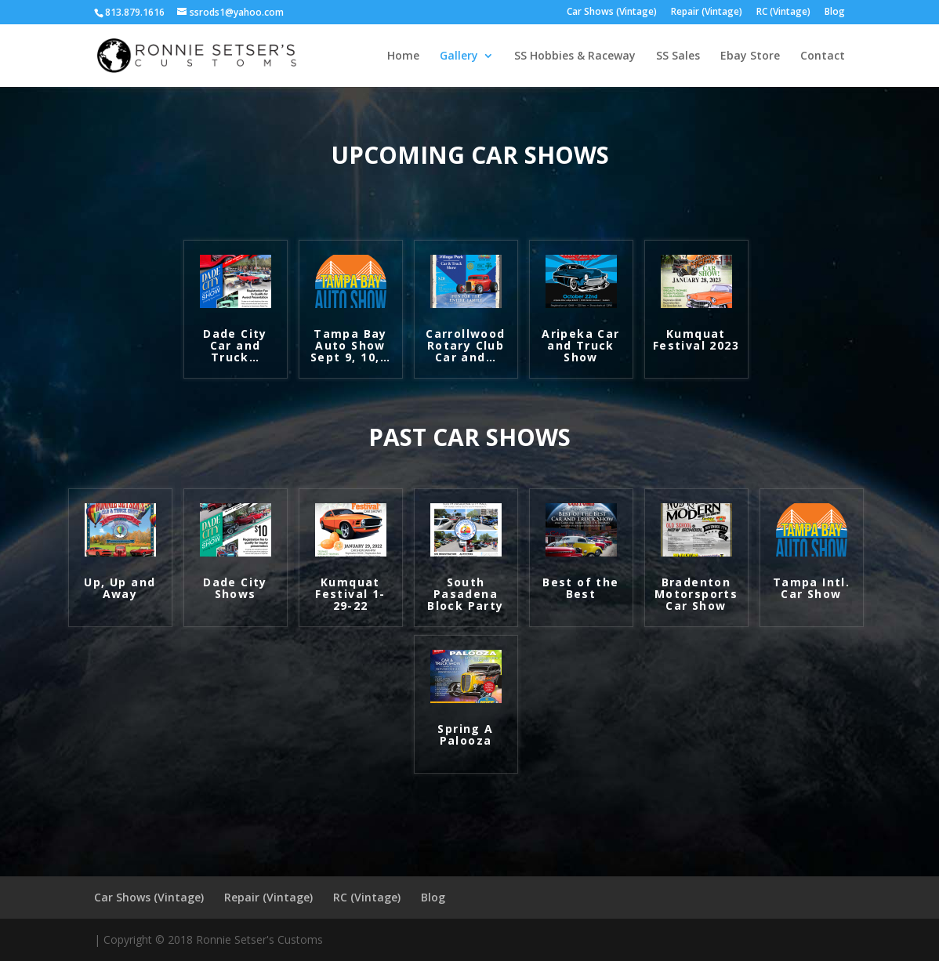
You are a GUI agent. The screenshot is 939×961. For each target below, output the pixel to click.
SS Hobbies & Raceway (575, 56)
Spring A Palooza (465, 735)
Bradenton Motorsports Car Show (696, 594)
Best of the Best (580, 588)
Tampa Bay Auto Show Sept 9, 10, (350, 346)
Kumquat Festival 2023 (696, 340)
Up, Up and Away (119, 588)
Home (403, 56)
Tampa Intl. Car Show (811, 588)
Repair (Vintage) (706, 12)
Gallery (459, 56)
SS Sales (678, 56)
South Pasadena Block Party (465, 594)
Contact (822, 56)
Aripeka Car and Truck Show (580, 346)
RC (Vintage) (783, 12)
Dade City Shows (235, 588)
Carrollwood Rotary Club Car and (465, 346)
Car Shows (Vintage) (612, 12)
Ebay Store (750, 56)
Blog (835, 12)
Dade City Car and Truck (235, 346)
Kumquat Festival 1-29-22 (350, 594)
